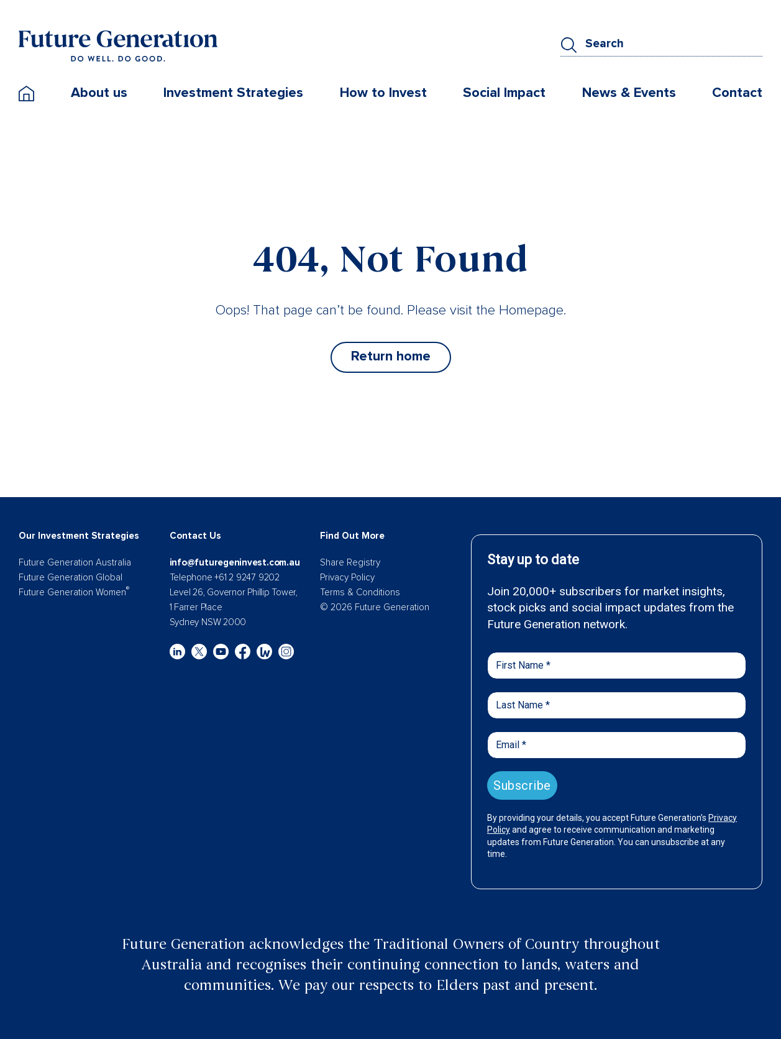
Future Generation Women (74, 592)
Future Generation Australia (75, 562)
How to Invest (383, 93)
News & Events (629, 93)
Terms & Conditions (360, 592)
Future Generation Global (70, 577)
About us (99, 93)
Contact (737, 93)
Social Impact (504, 93)
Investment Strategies (233, 93)
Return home (391, 356)
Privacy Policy (347, 577)
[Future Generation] (118, 45)
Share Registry (350, 562)
